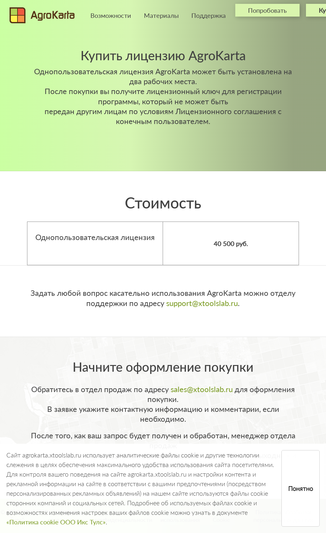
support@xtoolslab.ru (202, 303)
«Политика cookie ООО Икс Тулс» (56, 522)
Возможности (110, 15)
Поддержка (208, 15)
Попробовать (267, 10)
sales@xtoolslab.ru (202, 389)
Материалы (161, 15)
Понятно (300, 488)
